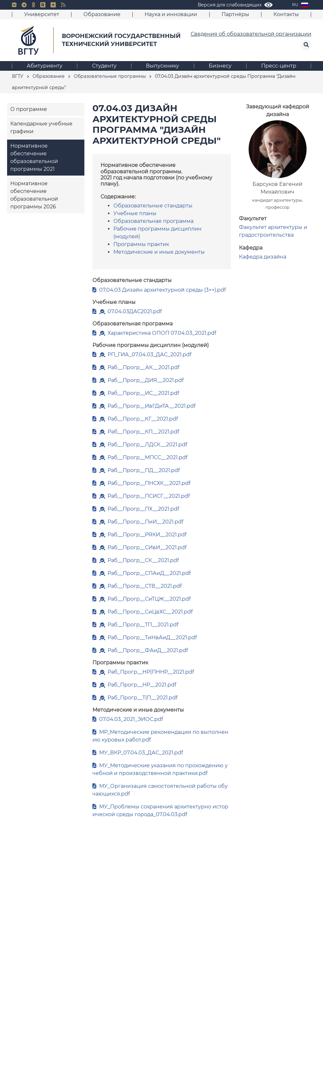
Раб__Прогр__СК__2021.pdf (143, 560)
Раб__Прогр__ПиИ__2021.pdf (145, 522)
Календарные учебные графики (41, 127)
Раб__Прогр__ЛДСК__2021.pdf (147, 444)
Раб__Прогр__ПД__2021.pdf (144, 470)
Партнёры (235, 14)
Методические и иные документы (159, 252)
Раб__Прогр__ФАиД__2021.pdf (148, 650)
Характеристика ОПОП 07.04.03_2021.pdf (162, 333)
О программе (28, 109)
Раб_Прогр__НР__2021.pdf (142, 685)
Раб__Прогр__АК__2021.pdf (143, 367)
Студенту (104, 66)
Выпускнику (162, 66)
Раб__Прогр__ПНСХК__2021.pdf (149, 483)
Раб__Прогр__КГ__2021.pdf (143, 419)
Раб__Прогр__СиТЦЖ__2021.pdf (149, 599)
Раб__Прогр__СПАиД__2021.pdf (149, 573)
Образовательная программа (153, 221)
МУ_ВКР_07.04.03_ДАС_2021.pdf (141, 753)
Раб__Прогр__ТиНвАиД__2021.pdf (152, 637)
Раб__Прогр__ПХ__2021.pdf (143, 509)
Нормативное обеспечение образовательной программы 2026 (34, 195)
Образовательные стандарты (153, 206)
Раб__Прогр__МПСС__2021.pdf (147, 457)
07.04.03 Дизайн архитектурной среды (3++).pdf (162, 290)
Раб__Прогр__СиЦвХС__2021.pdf (150, 612)
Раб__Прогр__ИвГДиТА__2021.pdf (151, 406)
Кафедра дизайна (262, 257)
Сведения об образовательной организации (251, 34)
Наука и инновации (171, 14)
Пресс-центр (278, 66)
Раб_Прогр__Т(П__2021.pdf (142, 698)
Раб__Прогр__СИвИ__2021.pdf (147, 547)
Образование (101, 14)
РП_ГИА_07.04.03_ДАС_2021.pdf (149, 354)
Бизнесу (220, 66)
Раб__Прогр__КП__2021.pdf (143, 432)
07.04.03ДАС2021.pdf (135, 311)
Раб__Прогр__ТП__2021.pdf (143, 625)
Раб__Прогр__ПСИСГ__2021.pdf (149, 496)
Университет (41, 14)
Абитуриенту (44, 66)
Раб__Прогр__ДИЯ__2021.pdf (146, 380)
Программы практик (141, 244)
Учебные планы (135, 213)
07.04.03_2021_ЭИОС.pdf (131, 719)
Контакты (286, 14)
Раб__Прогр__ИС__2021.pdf (143, 393)
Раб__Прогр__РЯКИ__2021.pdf (147, 535)
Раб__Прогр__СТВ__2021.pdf (145, 586)
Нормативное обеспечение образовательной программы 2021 (34, 157)
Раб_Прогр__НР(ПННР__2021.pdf (151, 672)
